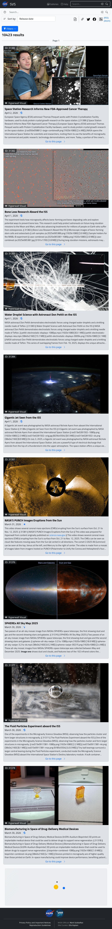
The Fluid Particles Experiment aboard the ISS (32, 726)
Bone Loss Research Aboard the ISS (26, 212)
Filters (10, 28)
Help (64, 4)
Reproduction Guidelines (40, 925)
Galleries (52, 4)
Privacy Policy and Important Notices (35, 923)
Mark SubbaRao (76, 923)
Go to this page (55, 141)
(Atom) (107, 20)
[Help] (5, 12)
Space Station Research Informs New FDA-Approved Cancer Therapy (46, 109)
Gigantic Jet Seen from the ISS (23, 417)
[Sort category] (36, 19)
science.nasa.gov (57, 535)
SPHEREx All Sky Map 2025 (21, 623)
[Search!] (107, 4)
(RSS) (106, 17)
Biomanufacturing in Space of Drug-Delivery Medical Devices (42, 829)
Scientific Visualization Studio (13, 4)
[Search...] (84, 4)
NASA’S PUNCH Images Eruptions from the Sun (33, 520)
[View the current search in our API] (75, 19)
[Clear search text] (101, 4)
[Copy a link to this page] (82, 19)
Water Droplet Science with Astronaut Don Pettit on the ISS (41, 314)
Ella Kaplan (73, 925)
